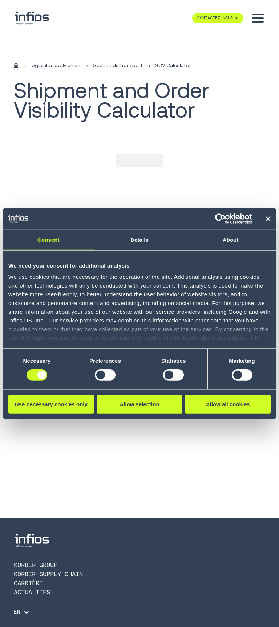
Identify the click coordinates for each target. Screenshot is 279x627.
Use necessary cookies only (51, 404)
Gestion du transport (118, 65)
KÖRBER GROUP (35, 565)
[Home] (16, 65)
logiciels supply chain (55, 65)
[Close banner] (268, 218)
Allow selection (139, 404)
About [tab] (231, 239)
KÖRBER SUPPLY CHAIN (48, 574)
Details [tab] (139, 239)
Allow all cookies (228, 404)
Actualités (32, 592)
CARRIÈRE (28, 583)
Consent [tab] (48, 239)
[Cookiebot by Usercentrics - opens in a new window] (220, 218)
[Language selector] (22, 612)
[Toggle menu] (258, 18)
